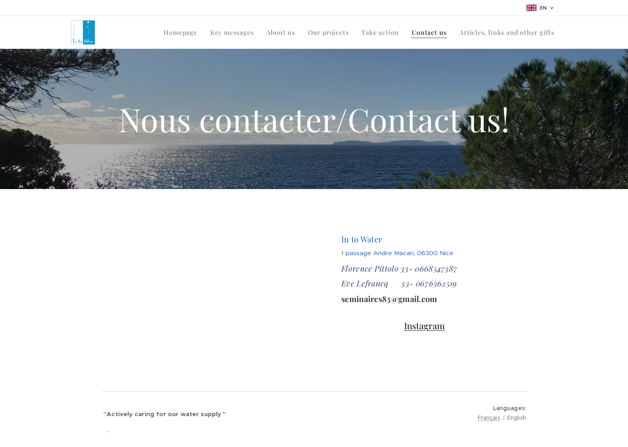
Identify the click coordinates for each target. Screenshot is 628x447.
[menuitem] (182, 32)
